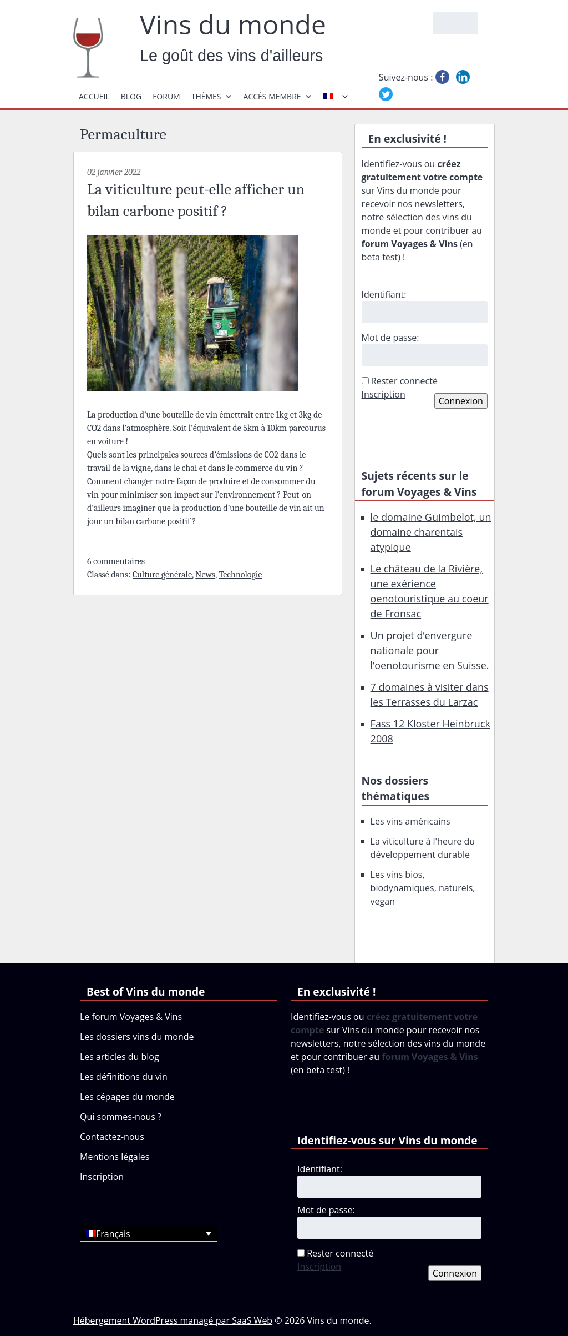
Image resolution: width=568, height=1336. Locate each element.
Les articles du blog (119, 1057)
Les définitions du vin (124, 1077)
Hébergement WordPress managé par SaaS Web (172, 1320)
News (205, 575)
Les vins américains (410, 821)
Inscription (383, 394)
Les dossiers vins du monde (137, 1037)
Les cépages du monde (127, 1097)
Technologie (240, 575)
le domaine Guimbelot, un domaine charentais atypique (431, 532)
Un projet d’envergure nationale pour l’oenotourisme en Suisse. (430, 650)
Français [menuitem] (113, 1234)
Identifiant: (384, 294)
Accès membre (278, 96)
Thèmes (211, 96)
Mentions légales (114, 1157)
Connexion (461, 401)
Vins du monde (233, 24)
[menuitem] (148, 1233)
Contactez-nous (112, 1137)
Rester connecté (404, 381)
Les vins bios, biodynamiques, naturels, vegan (423, 887)
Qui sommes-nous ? (120, 1117)
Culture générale (162, 575)
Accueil (94, 96)
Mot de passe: (390, 338)
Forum (166, 96)
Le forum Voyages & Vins (131, 1017)
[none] (148, 1233)
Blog (131, 96)
